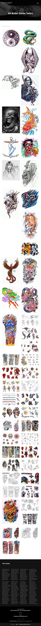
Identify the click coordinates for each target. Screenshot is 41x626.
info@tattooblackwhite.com (20, 616)
